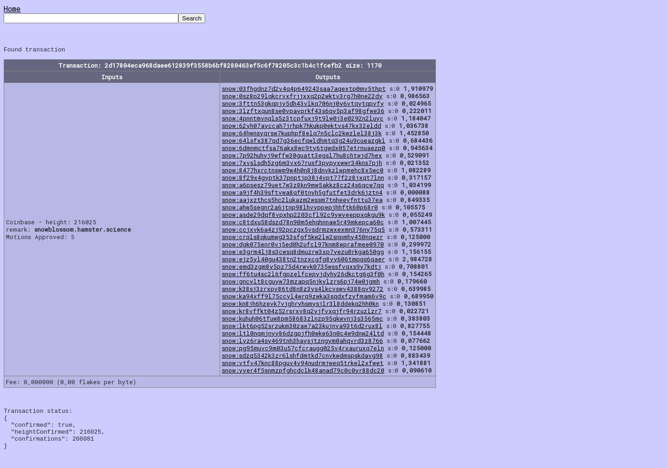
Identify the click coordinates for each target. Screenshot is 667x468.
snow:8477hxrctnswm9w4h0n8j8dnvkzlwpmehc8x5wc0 (303, 171)
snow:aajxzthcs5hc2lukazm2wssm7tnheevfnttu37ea (302, 201)
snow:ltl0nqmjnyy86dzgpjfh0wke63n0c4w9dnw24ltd (303, 334)
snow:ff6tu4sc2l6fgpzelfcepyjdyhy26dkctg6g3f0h (303, 275)
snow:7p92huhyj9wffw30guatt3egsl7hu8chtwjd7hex (302, 156)
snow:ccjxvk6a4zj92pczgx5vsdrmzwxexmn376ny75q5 (303, 230)
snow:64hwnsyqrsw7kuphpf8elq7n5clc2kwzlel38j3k (302, 134)
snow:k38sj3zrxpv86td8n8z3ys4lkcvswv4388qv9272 (303, 290)
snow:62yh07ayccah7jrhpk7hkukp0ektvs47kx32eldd (301, 127)
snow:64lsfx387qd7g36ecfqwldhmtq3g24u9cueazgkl (303, 141)
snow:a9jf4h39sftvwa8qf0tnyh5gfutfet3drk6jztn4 (302, 193)
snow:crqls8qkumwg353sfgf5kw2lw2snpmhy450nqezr (302, 238)
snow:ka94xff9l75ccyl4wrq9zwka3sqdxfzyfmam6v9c (304, 297)
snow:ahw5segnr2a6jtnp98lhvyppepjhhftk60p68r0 (300, 208)
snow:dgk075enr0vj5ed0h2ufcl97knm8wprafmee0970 (303, 245)
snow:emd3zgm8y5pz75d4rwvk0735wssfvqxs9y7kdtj (301, 268)
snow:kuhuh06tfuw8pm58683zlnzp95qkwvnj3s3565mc (302, 319)
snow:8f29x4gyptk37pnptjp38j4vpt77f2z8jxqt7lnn (303, 179)
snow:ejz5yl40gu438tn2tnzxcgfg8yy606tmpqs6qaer (303, 260)
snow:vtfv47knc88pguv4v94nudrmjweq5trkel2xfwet (303, 364)
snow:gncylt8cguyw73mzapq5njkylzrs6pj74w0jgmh (301, 282)
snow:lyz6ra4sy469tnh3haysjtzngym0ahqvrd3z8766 (302, 342)
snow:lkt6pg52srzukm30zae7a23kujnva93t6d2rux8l (302, 327)
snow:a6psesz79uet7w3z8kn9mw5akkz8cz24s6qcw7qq (303, 186)
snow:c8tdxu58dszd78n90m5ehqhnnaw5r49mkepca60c (303, 223)
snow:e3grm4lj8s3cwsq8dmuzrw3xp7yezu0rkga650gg (303, 253)
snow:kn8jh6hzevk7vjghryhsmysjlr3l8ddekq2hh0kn (300, 305)
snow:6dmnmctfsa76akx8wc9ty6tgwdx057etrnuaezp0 (303, 149)
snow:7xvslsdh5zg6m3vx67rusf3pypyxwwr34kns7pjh (302, 164)
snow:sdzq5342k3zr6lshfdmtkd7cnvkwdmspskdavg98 (302, 356)
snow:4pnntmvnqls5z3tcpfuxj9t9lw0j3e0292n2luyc (303, 119)
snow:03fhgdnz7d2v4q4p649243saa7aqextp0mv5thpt (304, 90)
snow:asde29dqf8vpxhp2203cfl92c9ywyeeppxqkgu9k (303, 216)
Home (12, 8)
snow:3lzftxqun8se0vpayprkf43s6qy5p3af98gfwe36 (303, 112)
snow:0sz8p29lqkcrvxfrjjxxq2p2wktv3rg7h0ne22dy (302, 97)
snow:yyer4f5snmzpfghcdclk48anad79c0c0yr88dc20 (303, 371)
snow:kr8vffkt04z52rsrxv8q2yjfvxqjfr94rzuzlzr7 (302, 312)
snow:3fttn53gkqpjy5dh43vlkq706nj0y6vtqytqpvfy (303, 104)
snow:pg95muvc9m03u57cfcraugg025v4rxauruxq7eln (303, 349)
